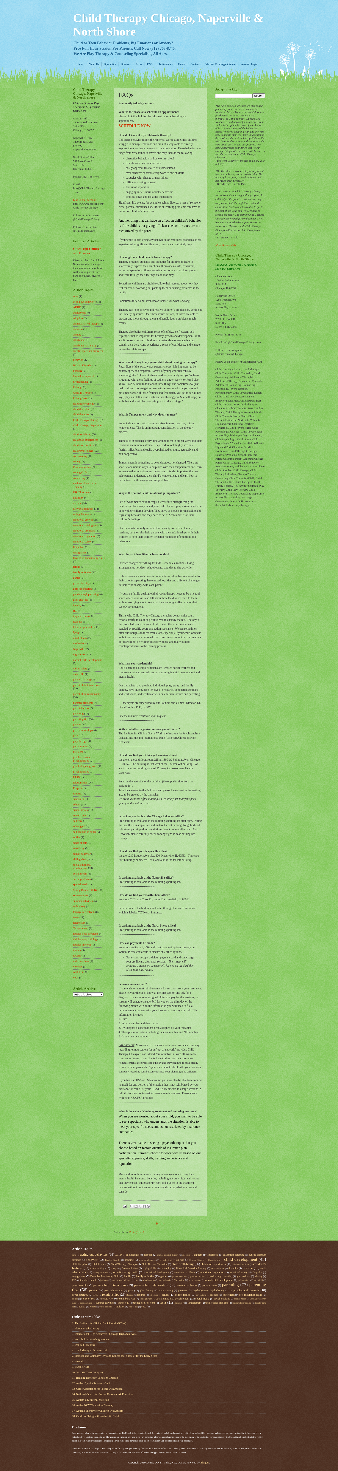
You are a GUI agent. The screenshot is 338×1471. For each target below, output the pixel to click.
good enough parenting (86, 594)
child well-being (82, 434)
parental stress (81, 708)
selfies (76, 837)
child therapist (81, 414)
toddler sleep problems (85, 933)
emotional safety (82, 541)
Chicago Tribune (82, 392)
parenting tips (80, 719)
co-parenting (80, 456)
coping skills (80, 472)
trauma (77, 950)
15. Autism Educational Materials (90, 1399)
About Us (94, 64)
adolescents (79, 312)
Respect (77, 788)
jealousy (77, 621)
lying (76, 632)
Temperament (80, 928)
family (76, 566)
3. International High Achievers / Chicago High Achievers (104, 1333)
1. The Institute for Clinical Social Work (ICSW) (99, 1323)
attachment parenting (84, 345)
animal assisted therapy (86, 323)
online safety (80, 668)
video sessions (81, 961)
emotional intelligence (85, 525)
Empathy (78, 547)
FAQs (150, 64)
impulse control (81, 616)
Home (80, 64)
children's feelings (83, 450)
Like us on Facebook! (85, 199)
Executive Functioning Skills (89, 557)
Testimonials (165, 64)
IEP (75, 610)
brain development (83, 376)
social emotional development (82, 866)
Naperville (79, 649)
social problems (82, 879)
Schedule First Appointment (220, 64)
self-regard (79, 826)
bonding (77, 370)
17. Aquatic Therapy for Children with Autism (97, 1410)
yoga (75, 977)
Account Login (249, 64)
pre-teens (78, 751)
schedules (78, 798)
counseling (79, 478)
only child (78, 674)
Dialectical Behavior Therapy (191, 1268)
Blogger (204, 1462)
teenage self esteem (84, 911)
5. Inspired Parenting (83, 1344)
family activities (82, 572)
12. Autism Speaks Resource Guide (91, 1383)
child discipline (81, 409)
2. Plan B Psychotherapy (85, 1328)
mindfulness (80, 638)
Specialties (110, 64)
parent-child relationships (87, 693)
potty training (80, 746)
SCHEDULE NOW (135, 126)
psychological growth (85, 766)
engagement (79, 552)
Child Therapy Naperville (87, 425)
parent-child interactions (86, 685)
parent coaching (82, 679)
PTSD (76, 777)
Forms (181, 64)
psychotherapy (81, 771)
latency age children (84, 627)
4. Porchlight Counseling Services (91, 1339)
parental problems (83, 702)
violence (78, 966)
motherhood (79, 643)
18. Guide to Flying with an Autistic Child (95, 1416)
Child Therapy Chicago (86, 420)
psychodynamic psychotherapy (82, 759)
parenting (78, 713)
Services (125, 64)
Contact (195, 64)
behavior (78, 359)
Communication (82, 467)
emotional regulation (84, 536)
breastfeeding (80, 381)
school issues (80, 809)
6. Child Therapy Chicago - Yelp (90, 1350)
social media (80, 873)
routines (77, 793)
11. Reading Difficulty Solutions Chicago (95, 1377)
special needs (80, 884)
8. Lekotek (78, 1361)
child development (83, 403)
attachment (79, 339)
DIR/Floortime (81, 492)
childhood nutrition (83, 445)
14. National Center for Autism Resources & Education (102, 1394)
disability (78, 497)
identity (77, 605)
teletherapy (79, 922)
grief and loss (80, 599)
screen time (79, 815)
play (75, 735)
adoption (78, 318)
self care (77, 820)
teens (76, 917)
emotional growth (83, 519)
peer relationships (83, 730)
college (77, 461)
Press (139, 64)
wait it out (78, 971)
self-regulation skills (84, 831)
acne (75, 296)
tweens (77, 955)
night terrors (80, 654)
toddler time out (82, 944)
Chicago (77, 387)
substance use (80, 895)
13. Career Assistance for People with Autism (97, 1388)
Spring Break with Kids (86, 890)
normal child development (87, 659)
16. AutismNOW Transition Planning (92, 1405)
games (76, 577)
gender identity (81, 583)
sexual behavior (82, 853)
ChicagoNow (80, 398)
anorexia (78, 329)
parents (77, 724)
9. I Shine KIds (80, 1366)
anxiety (77, 334)
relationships (80, 782)
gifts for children (82, 588)
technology (79, 906)
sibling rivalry (81, 859)
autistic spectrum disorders (88, 350)
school (76, 804)
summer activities (83, 900)
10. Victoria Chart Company (87, 1372)
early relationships (83, 508)
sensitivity (78, 848)
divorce (77, 503)
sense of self (80, 842)
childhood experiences (85, 439)
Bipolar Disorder (82, 365)
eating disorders (82, 514)
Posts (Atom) (136, 1232)
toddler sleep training (85, 939)
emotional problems (84, 530)
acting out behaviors (84, 301)
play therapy (80, 741)
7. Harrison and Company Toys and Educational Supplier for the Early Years (114, 1355)
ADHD (77, 307)
